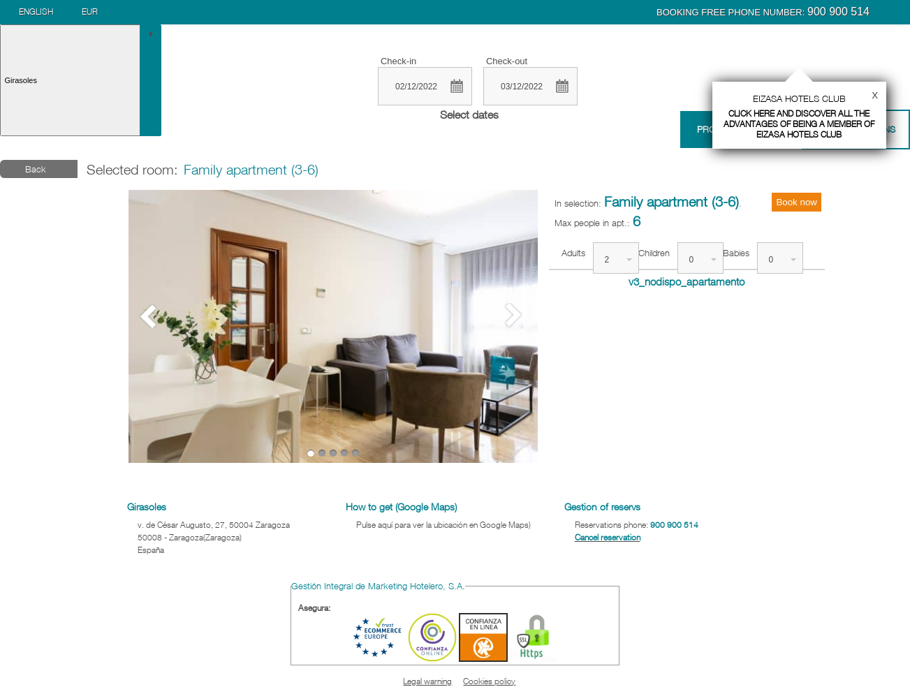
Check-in (398, 61)
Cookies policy (489, 681)
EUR (90, 11)
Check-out (506, 61)
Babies (736, 252)
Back (35, 169)
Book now (796, 202)
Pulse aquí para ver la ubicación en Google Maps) (443, 524)
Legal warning (427, 681)
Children (654, 252)
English (36, 11)
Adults (573, 252)
